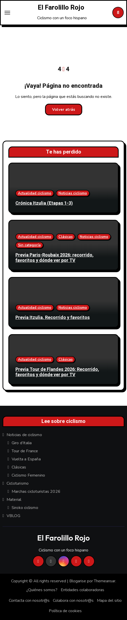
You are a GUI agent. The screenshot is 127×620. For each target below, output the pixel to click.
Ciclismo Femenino (28, 475)
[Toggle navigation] (7, 13)
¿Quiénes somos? (41, 590)
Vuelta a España (26, 459)
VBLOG (13, 516)
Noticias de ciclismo (24, 435)
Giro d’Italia (22, 443)
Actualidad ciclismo (34, 193)
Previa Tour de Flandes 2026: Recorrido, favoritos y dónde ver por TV (57, 372)
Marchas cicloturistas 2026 (36, 491)
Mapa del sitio (109, 600)
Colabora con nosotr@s (73, 600)
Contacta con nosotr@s (29, 600)
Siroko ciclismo (25, 507)
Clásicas (65, 236)
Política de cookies (65, 611)
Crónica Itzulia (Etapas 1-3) (44, 203)
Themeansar (104, 581)
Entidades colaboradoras (82, 590)
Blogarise (77, 581)
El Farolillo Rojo (61, 7)
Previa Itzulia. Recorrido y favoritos (52, 317)
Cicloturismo (18, 483)
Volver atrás (63, 109)
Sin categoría (29, 245)
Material (14, 499)
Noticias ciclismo (72, 193)
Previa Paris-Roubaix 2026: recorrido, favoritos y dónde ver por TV (54, 258)
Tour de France (25, 451)
